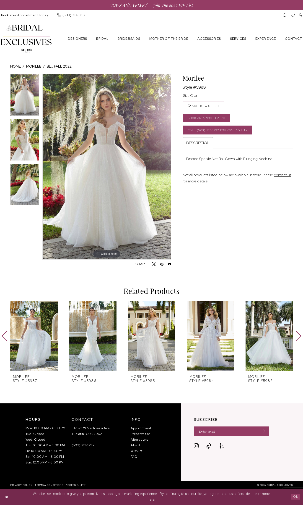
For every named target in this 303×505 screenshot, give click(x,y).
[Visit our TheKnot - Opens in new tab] (222, 446)
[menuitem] (71, 15)
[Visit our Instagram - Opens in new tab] (196, 446)
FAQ (134, 457)
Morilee (33, 66)
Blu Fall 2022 (59, 66)
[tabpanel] (24, 96)
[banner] (26, 39)
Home (15, 66)
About (135, 445)
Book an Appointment (208, 119)
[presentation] (34, 336)
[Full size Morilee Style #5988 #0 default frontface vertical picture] (107, 166)
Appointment (141, 428)
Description (198, 145)
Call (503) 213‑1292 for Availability (220, 132)
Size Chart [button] (191, 96)
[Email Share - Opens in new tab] (169, 264)
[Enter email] (234, 431)
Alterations (139, 439)
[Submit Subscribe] (266, 431)
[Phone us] (71, 15)
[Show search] (285, 15)
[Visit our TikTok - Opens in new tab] (208, 446)
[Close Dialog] (7, 497)
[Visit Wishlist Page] (293, 15)
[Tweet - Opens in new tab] (154, 264)
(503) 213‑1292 (83, 445)
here (151, 499)
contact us (282, 177)
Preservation (140, 434)
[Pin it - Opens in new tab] (161, 264)
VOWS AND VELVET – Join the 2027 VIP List (151, 5)
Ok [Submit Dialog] (295, 496)
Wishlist (136, 451)
